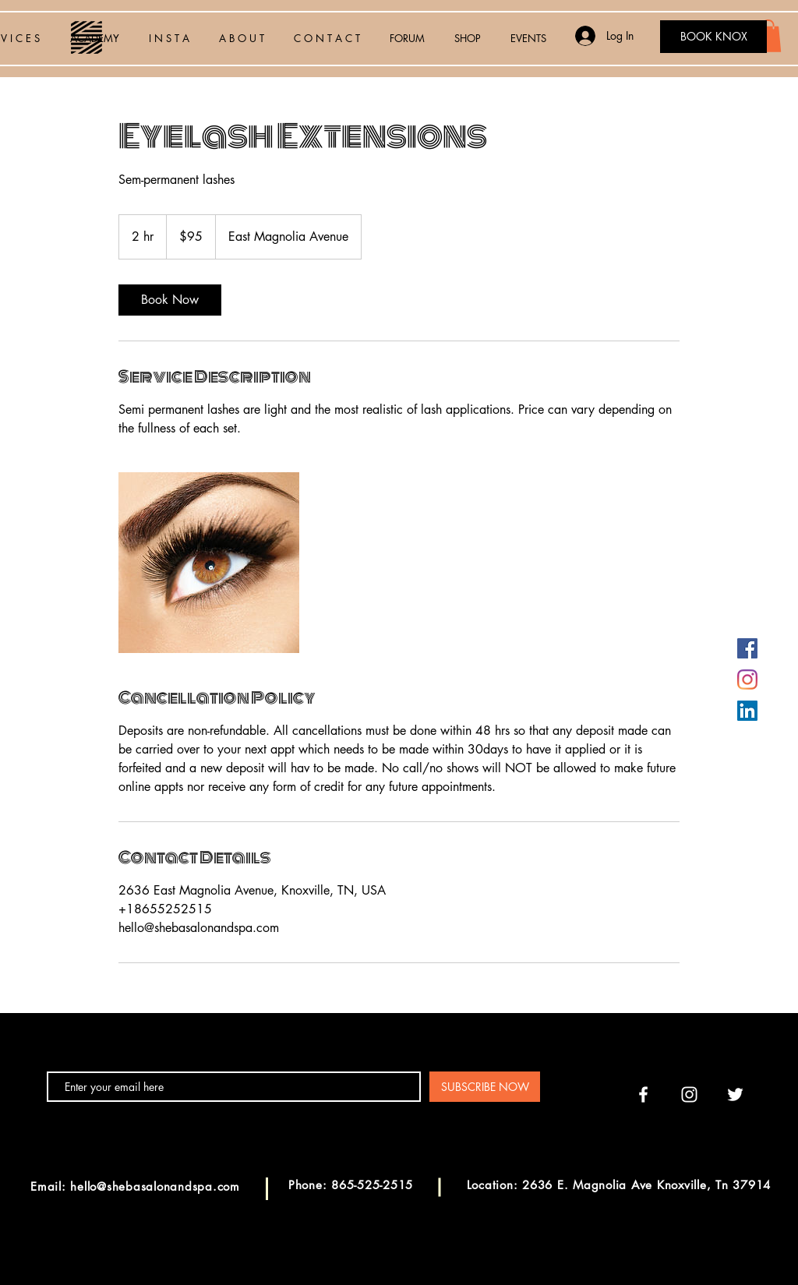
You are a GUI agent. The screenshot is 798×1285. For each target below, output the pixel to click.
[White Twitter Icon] (735, 1094)
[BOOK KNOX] (713, 36)
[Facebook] (747, 648)
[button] (768, 35)
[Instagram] (747, 679)
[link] (169, 300)
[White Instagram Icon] (689, 1094)
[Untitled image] (208, 562)
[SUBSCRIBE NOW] (484, 1086)
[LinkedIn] (747, 711)
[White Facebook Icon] (643, 1094)
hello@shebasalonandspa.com (155, 1186)
